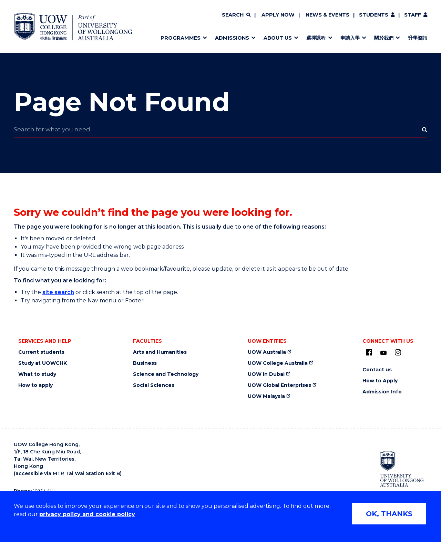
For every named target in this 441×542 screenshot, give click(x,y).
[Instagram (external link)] (397, 352)
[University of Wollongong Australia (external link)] (402, 469)
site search (58, 292)
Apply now (278, 15)
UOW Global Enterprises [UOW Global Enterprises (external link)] (279, 385)
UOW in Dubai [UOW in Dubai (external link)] (266, 374)
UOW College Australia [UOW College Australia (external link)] (278, 363)
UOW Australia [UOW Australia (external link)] (267, 352)
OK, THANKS (389, 514)
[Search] (236, 15)
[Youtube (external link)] (383, 353)
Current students (41, 352)
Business (145, 363)
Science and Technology (165, 374)
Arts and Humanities (160, 352)
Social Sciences (153, 385)
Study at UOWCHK (42, 363)
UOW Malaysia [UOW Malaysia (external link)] (266, 396)
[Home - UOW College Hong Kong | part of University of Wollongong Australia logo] (73, 26)
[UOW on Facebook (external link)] (369, 352)
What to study (37, 374)
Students (373, 15)
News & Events (327, 15)
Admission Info (382, 392)
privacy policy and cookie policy (87, 514)
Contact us (377, 370)
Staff (412, 15)
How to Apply (380, 381)
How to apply (35, 385)
